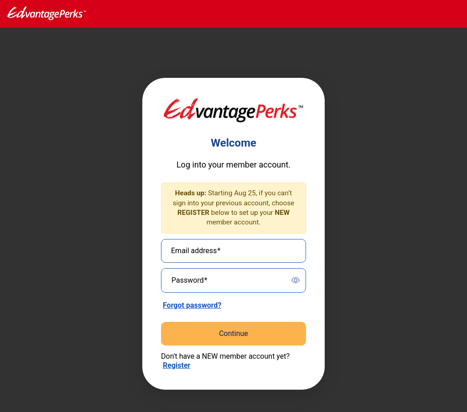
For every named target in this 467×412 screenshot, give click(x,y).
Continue (233, 333)
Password (189, 280)
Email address (195, 251)
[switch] (295, 280)
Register (176, 365)
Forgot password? (192, 305)
